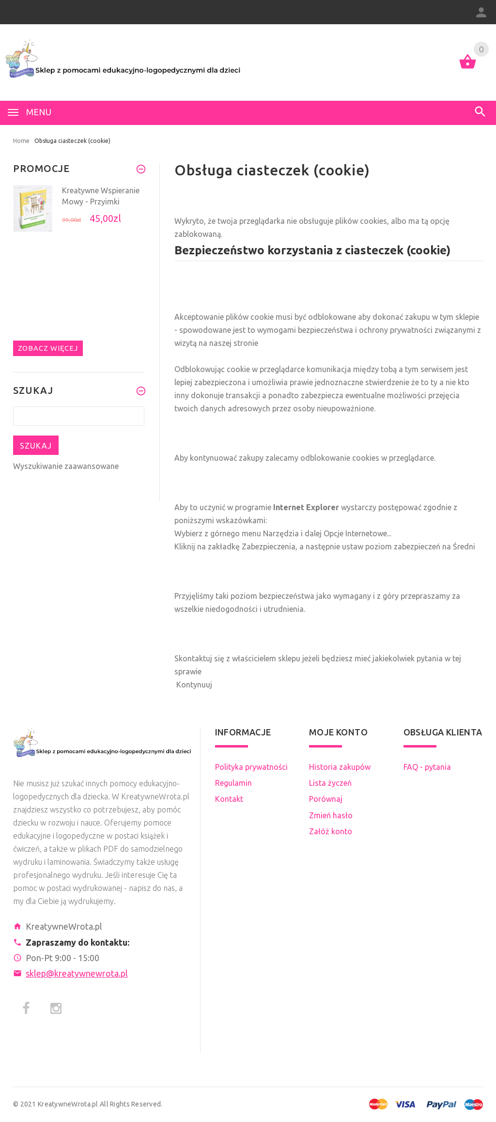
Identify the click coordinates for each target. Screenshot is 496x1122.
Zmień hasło (331, 815)
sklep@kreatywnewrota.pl (77, 973)
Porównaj (325, 799)
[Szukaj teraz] (78, 416)
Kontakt (229, 799)
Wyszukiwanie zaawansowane (66, 466)
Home (21, 141)
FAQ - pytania (427, 767)
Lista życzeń (330, 783)
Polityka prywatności (251, 767)
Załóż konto (330, 831)
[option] (79, 214)
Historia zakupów (340, 767)
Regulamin (233, 783)
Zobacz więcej (48, 348)
